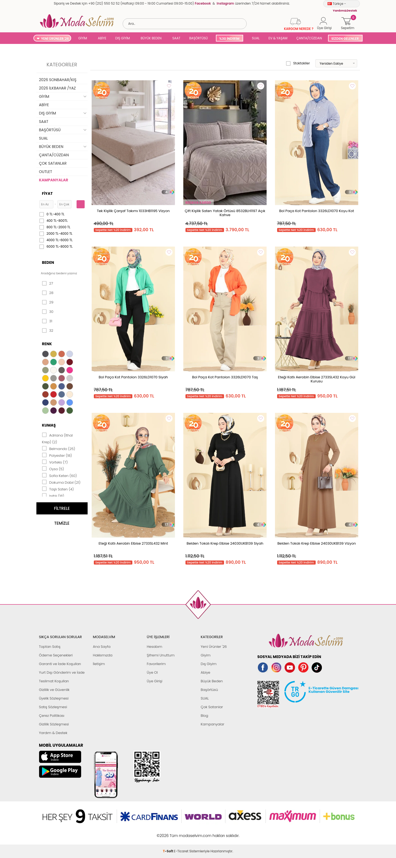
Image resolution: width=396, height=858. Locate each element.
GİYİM (82, 38)
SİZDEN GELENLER (345, 38)
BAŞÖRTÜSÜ (198, 38)
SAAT (176, 38)
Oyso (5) (53, 469)
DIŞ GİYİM (122, 38)
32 (47, 330)
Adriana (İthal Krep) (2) (57, 438)
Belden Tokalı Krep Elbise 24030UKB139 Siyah (225, 543)
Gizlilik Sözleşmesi (54, 724)
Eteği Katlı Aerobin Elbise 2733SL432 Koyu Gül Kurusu (316, 379)
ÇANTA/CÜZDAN (309, 38)
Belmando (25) (58, 448)
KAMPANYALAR (53, 180)
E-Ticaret (181, 833)
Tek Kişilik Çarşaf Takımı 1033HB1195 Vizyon (133, 210)
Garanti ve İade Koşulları (60, 663)
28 (48, 293)
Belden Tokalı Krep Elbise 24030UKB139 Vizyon (316, 543)
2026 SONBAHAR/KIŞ (58, 79)
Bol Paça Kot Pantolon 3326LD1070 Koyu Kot (316, 210)
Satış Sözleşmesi (53, 707)
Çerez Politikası (51, 715)
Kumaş (49, 425)
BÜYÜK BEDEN (151, 38)
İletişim (99, 663)
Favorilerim (156, 663)
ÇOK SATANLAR (53, 163)
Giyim (206, 655)
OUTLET (45, 171)
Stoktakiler (298, 63)
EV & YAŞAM (277, 38)
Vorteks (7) (55, 462)
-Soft (168, 833)
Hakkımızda (103, 655)
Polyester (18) (57, 455)
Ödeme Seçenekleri (56, 655)
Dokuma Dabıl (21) (61, 482)
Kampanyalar (213, 724)
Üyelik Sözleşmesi (54, 698)
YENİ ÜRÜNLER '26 (55, 38)
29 (48, 302)
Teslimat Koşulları (54, 681)
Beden (48, 262)
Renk (47, 344)
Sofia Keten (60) (59, 475)
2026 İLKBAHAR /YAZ (57, 88)
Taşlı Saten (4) (58, 489)
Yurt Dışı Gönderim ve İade (62, 672)
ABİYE (102, 38)
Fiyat (47, 193)
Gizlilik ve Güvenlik (54, 689)
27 (47, 283)
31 (47, 321)
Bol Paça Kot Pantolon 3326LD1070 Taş (225, 377)
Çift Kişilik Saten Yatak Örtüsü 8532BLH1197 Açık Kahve (225, 212)
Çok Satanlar (212, 707)
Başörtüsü (209, 689)
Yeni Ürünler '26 (214, 646)
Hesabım (154, 646)
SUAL (255, 38)
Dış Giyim (209, 663)
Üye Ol (152, 672)
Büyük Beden (212, 681)
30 (48, 311)
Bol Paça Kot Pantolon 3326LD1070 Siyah (133, 377)
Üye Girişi (155, 681)
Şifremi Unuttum (161, 655)
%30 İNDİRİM (229, 38)
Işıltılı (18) (53, 496)
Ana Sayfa (102, 646)
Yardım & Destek (53, 732)
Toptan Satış (50, 646)
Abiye (205, 672)
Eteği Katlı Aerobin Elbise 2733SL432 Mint (133, 543)
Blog (204, 715)
